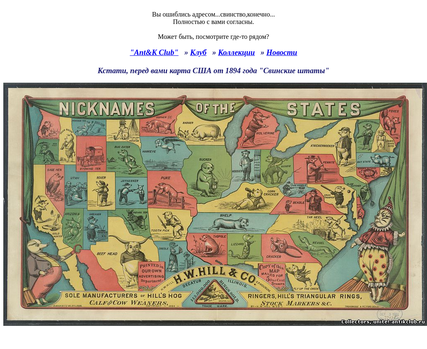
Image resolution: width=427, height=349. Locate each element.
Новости (281, 52)
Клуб (198, 52)
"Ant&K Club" (154, 52)
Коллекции (236, 52)
